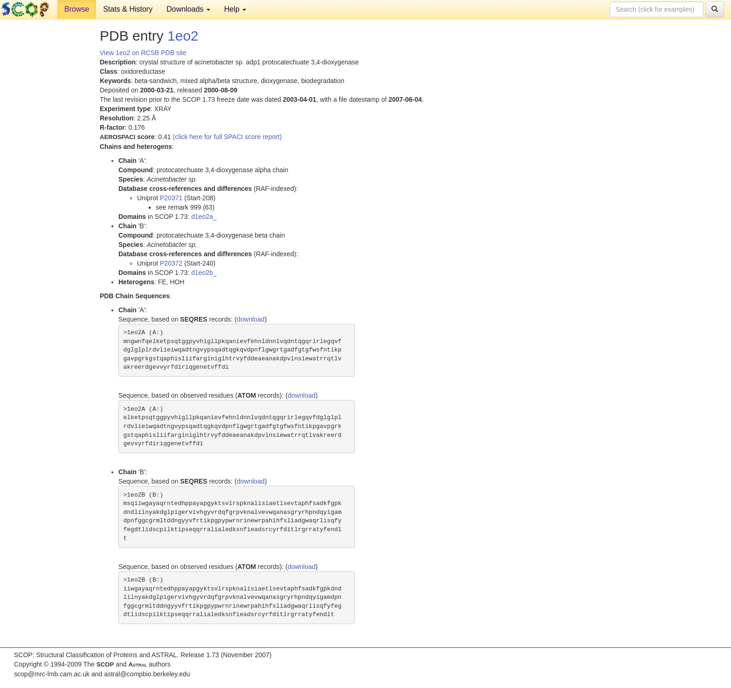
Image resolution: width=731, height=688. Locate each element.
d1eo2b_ (204, 272)
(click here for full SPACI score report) (227, 136)
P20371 (171, 198)
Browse (76, 9)
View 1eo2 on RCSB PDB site (143, 52)
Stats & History (127, 9)
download (251, 319)
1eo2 (183, 35)
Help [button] (235, 9)
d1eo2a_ (204, 216)
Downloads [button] (188, 9)
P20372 (171, 263)
